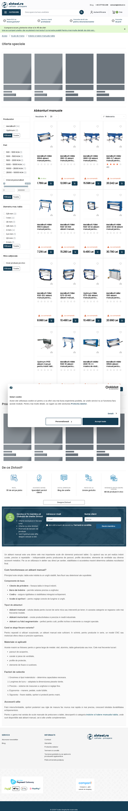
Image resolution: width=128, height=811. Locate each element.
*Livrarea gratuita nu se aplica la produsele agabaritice (57, 755)
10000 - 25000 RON (16, 168)
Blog (92, 5)
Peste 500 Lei (11, 19)
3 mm (10, 242)
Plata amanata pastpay (54, 760)
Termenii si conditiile (82, 525)
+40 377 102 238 (102, 5)
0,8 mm (11, 213)
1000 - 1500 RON (14, 156)
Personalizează (64, 421)
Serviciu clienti (46, 19)
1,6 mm (10, 222)
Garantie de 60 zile (80, 19)
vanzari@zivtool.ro (117, 5)
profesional (45, 22)
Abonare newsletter (10, 740)
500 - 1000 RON (14, 152)
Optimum (12, 130)
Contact (47, 740)
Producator (8, 119)
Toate (16, 135)
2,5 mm (11, 238)
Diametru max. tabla (12, 207)
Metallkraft (13, 126)
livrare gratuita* (13, 22)
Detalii (111, 413)
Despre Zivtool (64, 502)
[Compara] (51, 146)
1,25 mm (11, 226)
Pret (5, 145)
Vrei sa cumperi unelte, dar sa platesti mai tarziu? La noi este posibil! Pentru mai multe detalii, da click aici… (48, 30)
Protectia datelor (51, 747)
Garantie (118, 19)
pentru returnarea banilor (83, 22)
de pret (118, 22)
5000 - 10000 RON (15, 164)
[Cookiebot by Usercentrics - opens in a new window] (107, 388)
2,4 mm (11, 234)
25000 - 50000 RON (16, 172)
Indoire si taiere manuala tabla (102, 714)
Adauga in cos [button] (51, 183)
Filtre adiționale (10, 256)
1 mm (10, 218)
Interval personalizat (15, 180)
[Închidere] (124, 29)
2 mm (10, 230)
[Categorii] (11, 12)
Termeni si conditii (51, 751)
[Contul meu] (98, 12)
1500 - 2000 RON (14, 160)
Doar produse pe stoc (15, 263)
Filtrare (7, 135)
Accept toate (100, 421)
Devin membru (108, 526)
